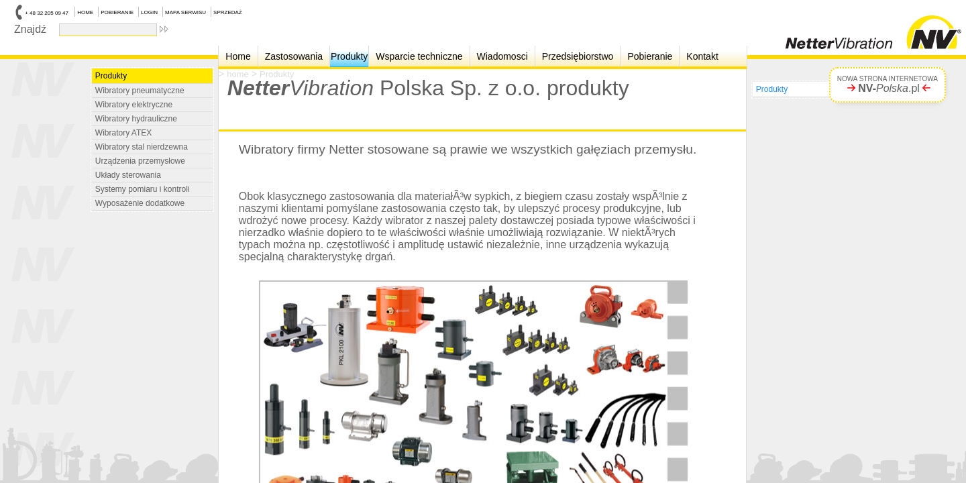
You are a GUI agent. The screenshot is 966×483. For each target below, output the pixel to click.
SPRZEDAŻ (227, 12)
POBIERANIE (117, 12)
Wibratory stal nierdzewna (141, 147)
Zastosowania (294, 56)
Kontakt (702, 56)
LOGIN (149, 12)
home (237, 74)
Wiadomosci (502, 56)
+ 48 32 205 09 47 (46, 13)
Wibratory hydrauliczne (136, 118)
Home (237, 56)
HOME (85, 12)
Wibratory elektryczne (133, 104)
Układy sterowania (128, 175)
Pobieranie (649, 56)
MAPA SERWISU (185, 12)
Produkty (349, 56)
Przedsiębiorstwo (578, 56)
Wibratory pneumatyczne (139, 90)
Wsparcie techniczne (419, 56)
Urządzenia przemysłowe (140, 161)
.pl (889, 88)
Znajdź (33, 28)
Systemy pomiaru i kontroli (142, 189)
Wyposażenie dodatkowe (139, 203)
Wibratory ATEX (123, 133)
